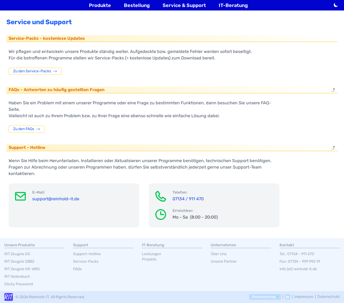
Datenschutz (328, 296)
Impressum (303, 296)
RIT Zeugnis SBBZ (19, 261)
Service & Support (184, 5)
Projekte (149, 259)
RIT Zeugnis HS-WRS (22, 269)
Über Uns (219, 254)
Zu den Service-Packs (35, 71)
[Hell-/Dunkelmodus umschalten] (336, 5)
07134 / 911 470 (188, 198)
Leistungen (151, 254)
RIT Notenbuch (17, 276)
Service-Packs (86, 261)
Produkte (100, 5)
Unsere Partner (224, 261)
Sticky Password (18, 284)
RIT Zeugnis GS (17, 254)
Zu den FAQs (26, 129)
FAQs (77, 269)
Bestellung (137, 5)
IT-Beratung (233, 5)
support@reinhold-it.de (55, 198)
